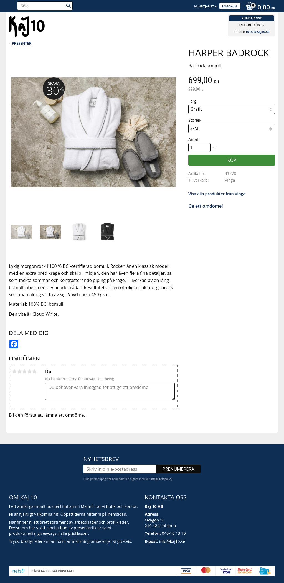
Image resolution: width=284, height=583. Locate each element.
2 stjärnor (19, 371)
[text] (231, 81)
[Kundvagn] (259, 8)
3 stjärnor (24, 371)
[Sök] (68, 6)
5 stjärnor (34, 371)
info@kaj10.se (257, 32)
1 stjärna (14, 371)
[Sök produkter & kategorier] (45, 5)
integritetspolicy (161, 479)
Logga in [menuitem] (229, 6)
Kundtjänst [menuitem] (204, 6)
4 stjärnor (29, 371)
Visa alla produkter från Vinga (216, 193)
